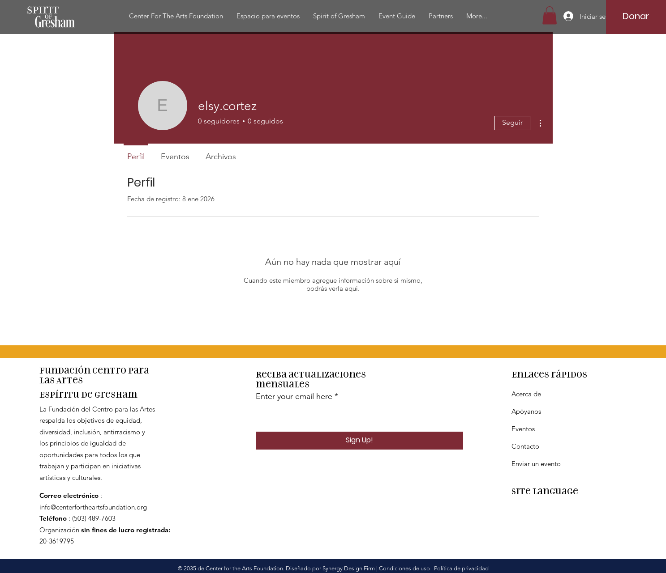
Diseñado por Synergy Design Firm (330, 568)
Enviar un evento (536, 463)
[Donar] (636, 16)
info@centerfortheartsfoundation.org (93, 507)
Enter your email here (294, 396)
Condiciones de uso (404, 568)
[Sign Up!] (359, 441)
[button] (176, 16)
